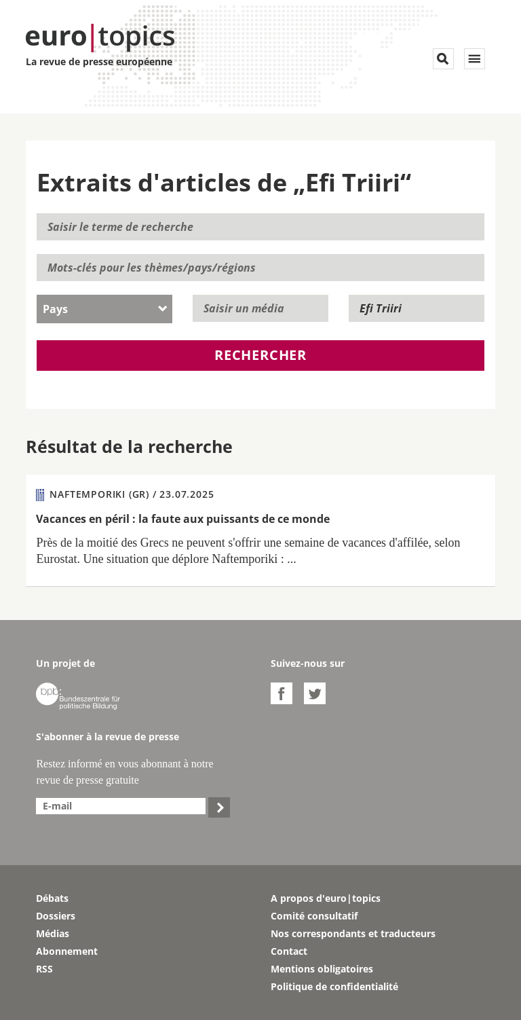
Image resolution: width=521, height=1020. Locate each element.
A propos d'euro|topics (326, 898)
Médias (52, 933)
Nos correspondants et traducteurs (353, 933)
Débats (52, 898)
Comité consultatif (314, 915)
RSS (44, 968)
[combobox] (104, 309)
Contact (289, 951)
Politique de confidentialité (334, 986)
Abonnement (67, 951)
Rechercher (260, 355)
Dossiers (55, 915)
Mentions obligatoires (322, 968)
